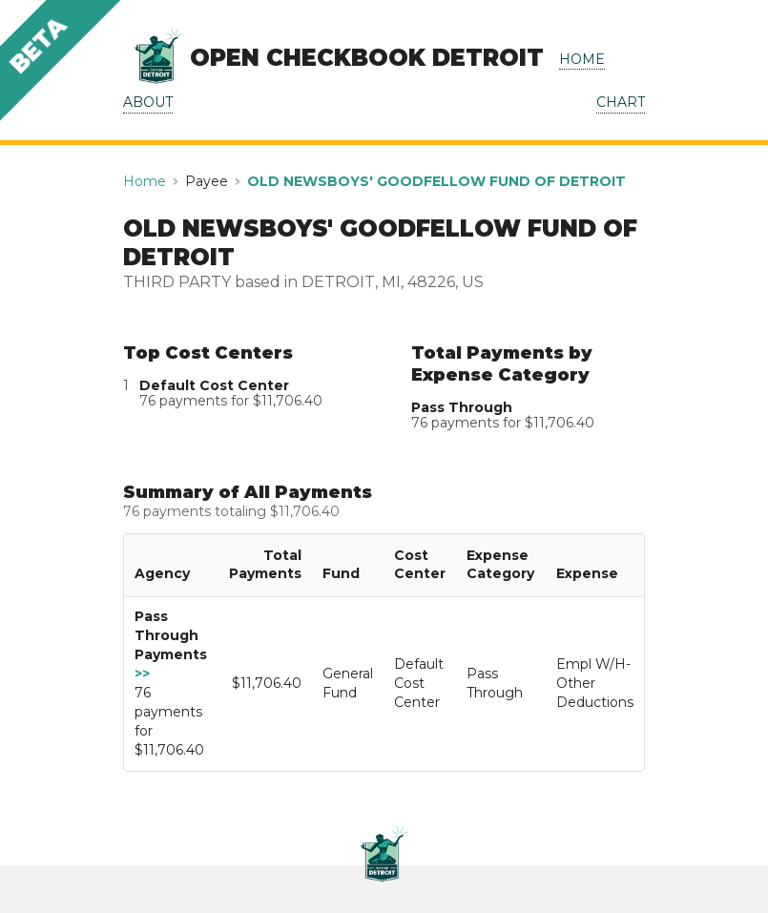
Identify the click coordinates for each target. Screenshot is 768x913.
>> (142, 673)
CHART (620, 102)
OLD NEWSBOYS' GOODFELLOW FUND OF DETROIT (436, 181)
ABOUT (148, 102)
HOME (582, 59)
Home (144, 181)
